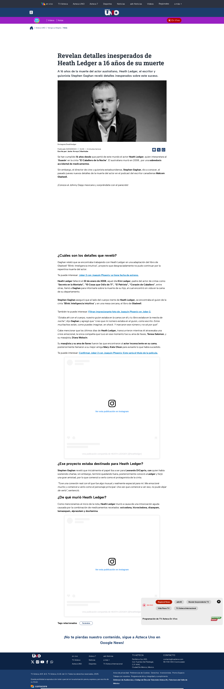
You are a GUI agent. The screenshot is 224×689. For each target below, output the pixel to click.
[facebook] (47, 662)
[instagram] (37, 662)
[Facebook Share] (154, 150)
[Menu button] (41, 12)
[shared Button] (163, 150)
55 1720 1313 (168, 662)
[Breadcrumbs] (33, 28)
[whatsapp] (51, 662)
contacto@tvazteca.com (173, 659)
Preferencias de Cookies (140, 673)
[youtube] (42, 662)
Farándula (86, 623)
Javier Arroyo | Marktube (77, 151)
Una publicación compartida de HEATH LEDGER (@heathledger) (112, 454)
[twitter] (32, 662)
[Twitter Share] (159, 150)
